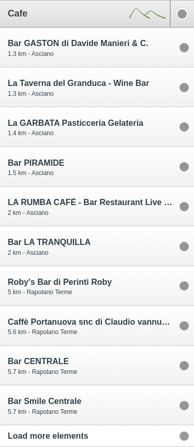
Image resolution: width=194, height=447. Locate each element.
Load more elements (48, 435)
